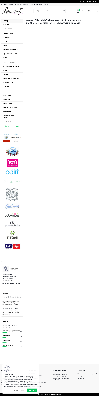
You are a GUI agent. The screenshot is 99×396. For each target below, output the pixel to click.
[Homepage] (1, 4)
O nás (5, 4)
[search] (64, 11)
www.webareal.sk (56, 394)
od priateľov (6, 336)
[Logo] (12, 11)
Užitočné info (24, 4)
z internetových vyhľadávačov (11, 331)
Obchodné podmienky (35, 4)
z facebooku (6, 340)
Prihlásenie (83, 1)
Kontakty (46, 4)
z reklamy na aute (8, 345)
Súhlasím (32, 390)
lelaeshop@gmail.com (12, 283)
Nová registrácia (93, 1)
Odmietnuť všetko (19, 390)
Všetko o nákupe (13, 4)
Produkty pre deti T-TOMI (10, 309)
